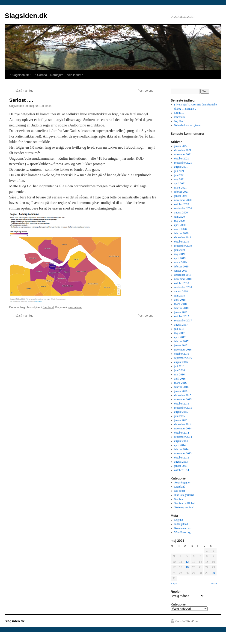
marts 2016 (180, 382)
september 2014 (183, 436)
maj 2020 (179, 220)
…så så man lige (21, 90)
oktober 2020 (181, 204)
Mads (48, 106)
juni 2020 (179, 216)
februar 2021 (181, 191)
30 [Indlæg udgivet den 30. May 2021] (213, 573)
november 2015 (183, 399)
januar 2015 (180, 420)
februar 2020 (181, 233)
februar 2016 (181, 387)
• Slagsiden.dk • (20, 75)
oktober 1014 (181, 470)
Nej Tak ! (179, 121)
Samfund (48, 307)
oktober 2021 (181, 158)
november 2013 (183, 453)
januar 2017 (180, 345)
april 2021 (180, 183)
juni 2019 (179, 250)
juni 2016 (179, 370)
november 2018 (183, 279)
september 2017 (183, 320)
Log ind (178, 519)
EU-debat (179, 490)
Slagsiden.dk (26, 15)
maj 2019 (179, 254)
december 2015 (182, 395)
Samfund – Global (184, 503)
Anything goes (182, 482)
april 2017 (180, 337)
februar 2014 (181, 449)
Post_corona (147, 90)
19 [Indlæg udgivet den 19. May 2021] (187, 567)
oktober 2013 (181, 457)
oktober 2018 (181, 283)
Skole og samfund (184, 507)
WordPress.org (182, 532)
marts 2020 (180, 229)
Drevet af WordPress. (187, 621)
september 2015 (183, 407)
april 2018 (180, 299)
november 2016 (183, 349)
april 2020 (180, 225)
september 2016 (183, 357)
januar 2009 (180, 465)
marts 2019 (180, 262)
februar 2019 (181, 266)
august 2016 (181, 362)
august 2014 (181, 441)
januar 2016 (180, 391)
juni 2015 (179, 416)
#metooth (179, 117)
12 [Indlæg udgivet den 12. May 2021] (187, 561)
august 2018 (181, 291)
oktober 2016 (181, 353)
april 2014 (180, 445)
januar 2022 (180, 146)
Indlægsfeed (181, 524)
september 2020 (183, 208)
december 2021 (182, 150)
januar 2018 (180, 312)
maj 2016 (179, 374)
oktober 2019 (181, 241)
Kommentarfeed (183, 528)
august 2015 (181, 411)
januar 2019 (180, 270)
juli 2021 (179, 171)
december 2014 (182, 424)
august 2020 (181, 212)
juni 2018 (179, 295)
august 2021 (181, 166)
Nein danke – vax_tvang (187, 125)
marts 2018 (180, 304)
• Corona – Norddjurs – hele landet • (59, 75)
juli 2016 (179, 366)
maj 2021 (179, 179)
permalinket (75, 307)
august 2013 (181, 461)
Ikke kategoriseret (184, 495)
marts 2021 (180, 187)
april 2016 (180, 378)
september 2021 (183, 162)
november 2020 (183, 200)
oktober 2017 (181, 316)
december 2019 (182, 237)
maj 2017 (179, 333)
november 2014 (183, 428)
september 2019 (183, 245)
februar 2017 (181, 341)
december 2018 (182, 274)
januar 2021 (180, 196)
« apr (174, 583)
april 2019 (180, 258)
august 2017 (181, 324)
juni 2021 (179, 175)
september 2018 (183, 287)
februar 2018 (181, 308)
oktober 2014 (181, 432)
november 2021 (183, 154)
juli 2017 (179, 328)
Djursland (179, 486)
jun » (214, 583)
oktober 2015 (181, 403)
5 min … (179, 112)
